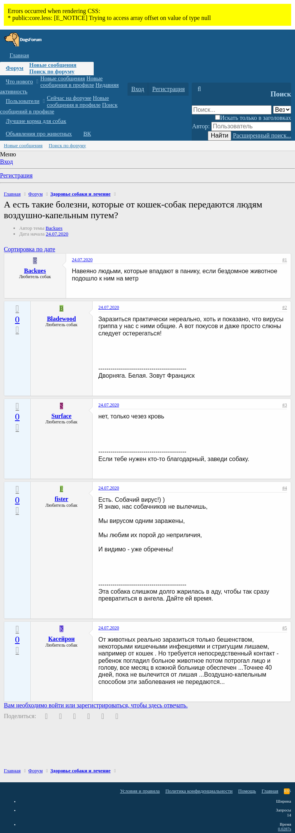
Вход (6, 161)
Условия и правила (140, 791)
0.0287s (284, 828)
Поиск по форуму (52, 71)
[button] (37, 81)
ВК (87, 134)
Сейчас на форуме (69, 98)
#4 (284, 488)
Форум (14, 68)
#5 (284, 628)
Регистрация (16, 175)
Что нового (19, 81)
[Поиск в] (282, 110)
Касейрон (61, 639)
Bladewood (61, 318)
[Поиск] (199, 89)
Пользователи (23, 101)
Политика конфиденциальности (198, 791)
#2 (284, 307)
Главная (19, 55)
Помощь (247, 791)
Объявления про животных (39, 134)
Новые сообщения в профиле (71, 81)
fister (61, 499)
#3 (284, 405)
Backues (54, 228)
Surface (61, 416)
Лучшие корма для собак (36, 121)
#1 (284, 259)
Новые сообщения (52, 65)
